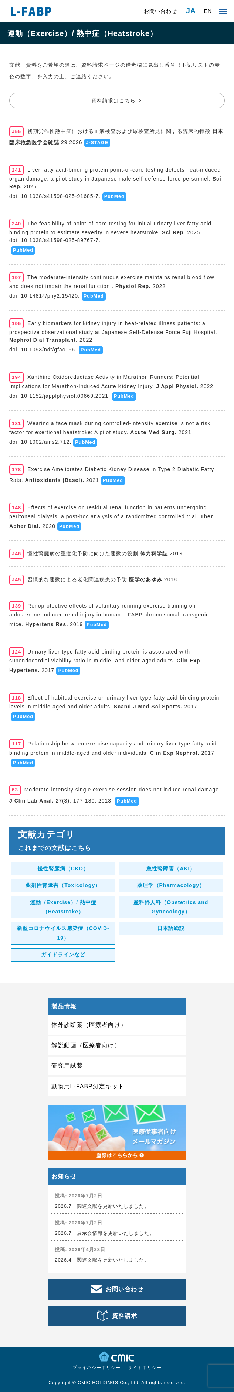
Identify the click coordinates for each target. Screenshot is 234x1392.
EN (208, 11)
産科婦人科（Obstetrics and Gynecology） (170, 907)
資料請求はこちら (113, 100)
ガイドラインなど (63, 955)
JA (191, 11)
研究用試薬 (67, 1065)
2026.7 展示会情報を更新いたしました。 (105, 1233)
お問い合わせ (160, 11)
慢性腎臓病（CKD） (63, 869)
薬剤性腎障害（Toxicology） (63, 885)
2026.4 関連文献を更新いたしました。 (102, 1260)
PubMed (114, 196)
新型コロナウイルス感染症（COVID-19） (63, 932)
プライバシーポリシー (96, 1367)
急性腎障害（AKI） (170, 869)
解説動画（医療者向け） (86, 1045)
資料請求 (124, 1316)
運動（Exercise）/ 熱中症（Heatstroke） (63, 907)
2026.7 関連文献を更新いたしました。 (102, 1206)
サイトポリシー (145, 1367)
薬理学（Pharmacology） (171, 885)
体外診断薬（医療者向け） (89, 1025)
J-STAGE (97, 142)
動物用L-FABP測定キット (87, 1086)
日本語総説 (171, 928)
